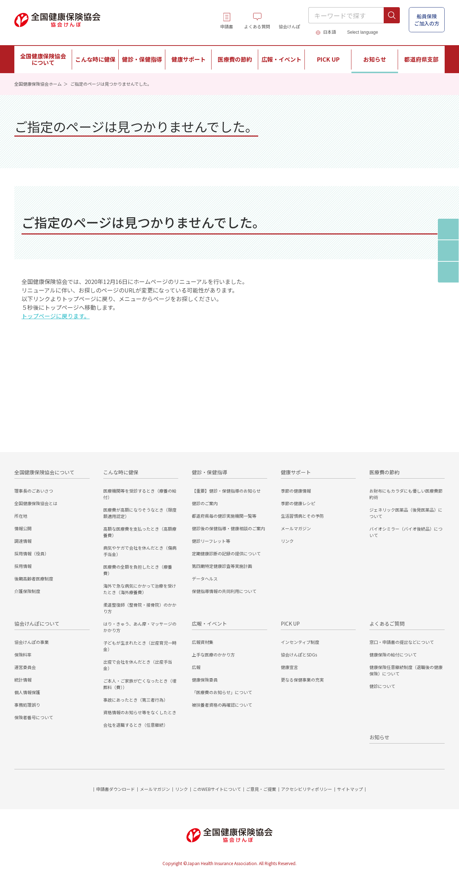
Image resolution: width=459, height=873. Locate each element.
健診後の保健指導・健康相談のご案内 (228, 528)
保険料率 (23, 654)
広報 (196, 667)
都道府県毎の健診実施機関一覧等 (224, 516)
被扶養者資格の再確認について (222, 705)
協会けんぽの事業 (31, 642)
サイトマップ (350, 789)
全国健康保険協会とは (35, 503)
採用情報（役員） (31, 553)
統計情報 (23, 680)
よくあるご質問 (386, 623)
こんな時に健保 (120, 472)
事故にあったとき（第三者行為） (135, 700)
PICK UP (290, 623)
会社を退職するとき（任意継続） (135, 725)
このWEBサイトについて (217, 789)
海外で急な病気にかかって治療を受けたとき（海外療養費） (139, 589)
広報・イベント (209, 623)
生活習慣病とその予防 (302, 516)
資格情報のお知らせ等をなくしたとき (139, 712)
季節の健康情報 (296, 491)
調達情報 (23, 541)
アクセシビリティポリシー (306, 789)
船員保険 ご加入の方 (426, 20)
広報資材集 (202, 642)
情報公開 (23, 528)
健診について (382, 686)
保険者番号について (33, 717)
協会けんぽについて (37, 623)
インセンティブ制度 (300, 642)
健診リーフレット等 (211, 541)
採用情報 (23, 566)
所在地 (20, 516)
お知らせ (374, 59)
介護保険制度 (27, 591)
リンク (287, 541)
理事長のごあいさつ (33, 491)
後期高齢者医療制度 (33, 578)
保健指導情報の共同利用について (224, 591)
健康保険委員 (205, 680)
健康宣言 (289, 667)
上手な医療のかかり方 (213, 654)
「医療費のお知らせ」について (222, 692)
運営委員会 (25, 667)
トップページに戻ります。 (56, 316)
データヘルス (205, 578)
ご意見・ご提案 (261, 789)
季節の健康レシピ (298, 503)
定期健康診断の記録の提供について (226, 553)
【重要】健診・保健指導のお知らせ (226, 491)
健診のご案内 (205, 503)
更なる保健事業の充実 (302, 680)
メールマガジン (296, 528)
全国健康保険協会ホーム (38, 84)
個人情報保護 (27, 692)
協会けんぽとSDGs (299, 654)
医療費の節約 (384, 472)
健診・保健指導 (209, 472)
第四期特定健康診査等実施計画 (222, 566)
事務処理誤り (27, 705)
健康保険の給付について (393, 654)
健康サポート (296, 472)
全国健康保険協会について (44, 472)
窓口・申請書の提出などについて (401, 642)
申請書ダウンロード (115, 789)
